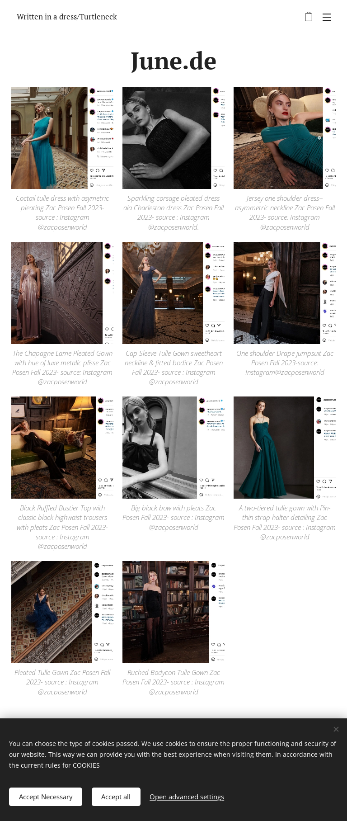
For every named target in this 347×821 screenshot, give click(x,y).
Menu (327, 17)
